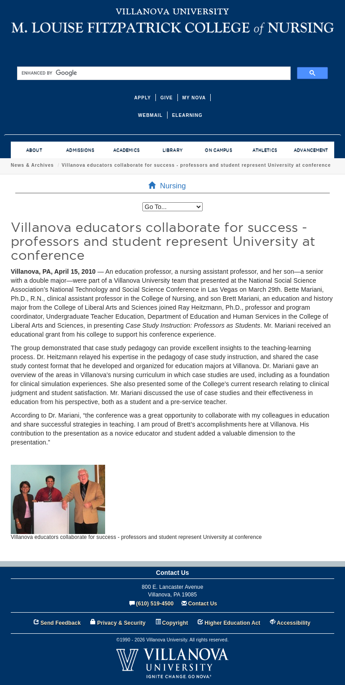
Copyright (175, 623)
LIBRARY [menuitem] (172, 150)
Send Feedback (60, 623)
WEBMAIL (150, 115)
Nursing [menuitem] (170, 186)
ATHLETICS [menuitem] (264, 150)
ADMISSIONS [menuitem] (80, 150)
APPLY (142, 97)
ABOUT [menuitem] (34, 150)
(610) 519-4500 (155, 603)
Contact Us (202, 603)
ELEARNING (187, 115)
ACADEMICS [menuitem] (126, 150)
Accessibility (293, 623)
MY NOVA (194, 97)
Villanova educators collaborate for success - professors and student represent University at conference (196, 165)
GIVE (166, 97)
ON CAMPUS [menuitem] (218, 150)
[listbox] (172, 206)
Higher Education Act (232, 623)
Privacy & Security (121, 623)
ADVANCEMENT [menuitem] (311, 150)
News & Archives (32, 165)
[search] (153, 73)
